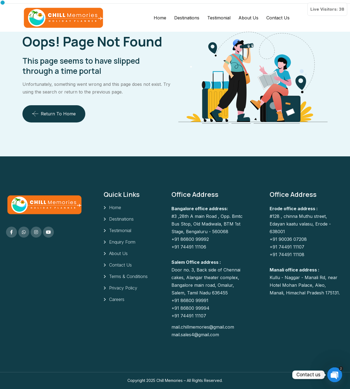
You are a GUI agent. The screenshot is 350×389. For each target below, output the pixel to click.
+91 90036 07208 (288, 239)
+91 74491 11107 (188, 315)
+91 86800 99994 (190, 308)
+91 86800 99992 (190, 239)
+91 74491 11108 (287, 254)
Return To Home (54, 113)
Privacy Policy (123, 288)
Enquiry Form (122, 242)
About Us (248, 18)
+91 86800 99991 (189, 300)
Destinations (186, 18)
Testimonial (219, 18)
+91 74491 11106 (188, 247)
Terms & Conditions (128, 276)
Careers (116, 299)
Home (160, 18)
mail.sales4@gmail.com (195, 334)
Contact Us (278, 18)
